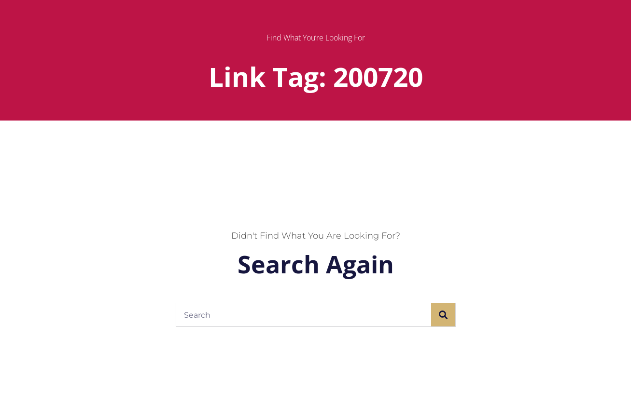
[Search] (443, 314)
